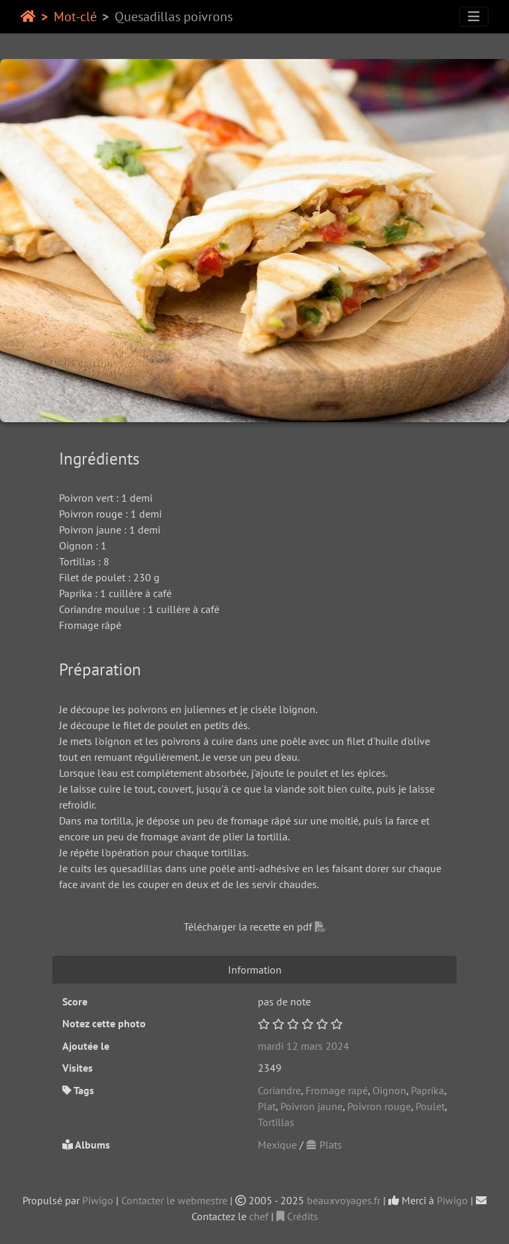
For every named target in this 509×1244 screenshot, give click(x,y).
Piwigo (97, 1200)
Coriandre (279, 1090)
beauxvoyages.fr (343, 1200)
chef (258, 1216)
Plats (324, 1144)
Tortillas (276, 1122)
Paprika (427, 1090)
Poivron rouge (379, 1106)
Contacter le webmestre (174, 1200)
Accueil (28, 17)
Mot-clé (75, 16)
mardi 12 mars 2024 (303, 1045)
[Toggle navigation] (473, 17)
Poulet (430, 1106)
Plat (267, 1106)
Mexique (277, 1144)
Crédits (297, 1216)
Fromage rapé (337, 1090)
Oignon (389, 1090)
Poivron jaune (311, 1106)
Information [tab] (255, 969)
